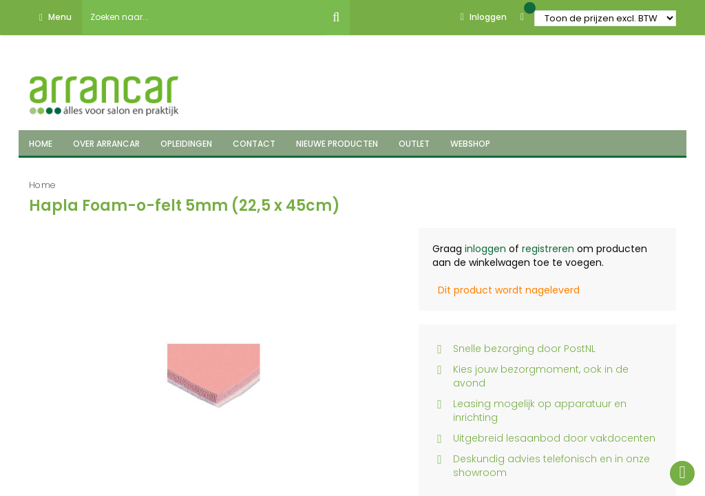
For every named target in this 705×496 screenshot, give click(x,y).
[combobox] (202, 17)
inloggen (485, 249)
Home (42, 185)
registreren (548, 249)
